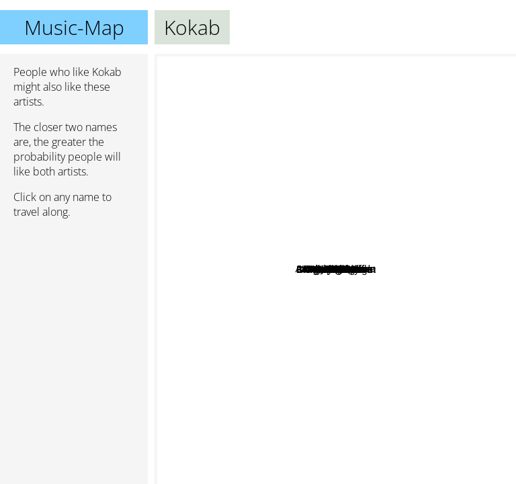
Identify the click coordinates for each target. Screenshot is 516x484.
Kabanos (253, 331)
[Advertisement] (74, 300)
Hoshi (436, 194)
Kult (402, 154)
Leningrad (261, 192)
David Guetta (220, 128)
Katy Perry (422, 452)
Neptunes (301, 362)
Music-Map (74, 27)
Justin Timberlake (399, 216)
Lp (322, 72)
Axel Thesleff (345, 197)
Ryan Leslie (327, 372)
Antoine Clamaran (397, 203)
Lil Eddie (343, 354)
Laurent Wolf (388, 248)
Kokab (335, 269)
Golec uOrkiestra (265, 307)
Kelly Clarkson (395, 103)
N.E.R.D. (247, 283)
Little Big (477, 269)
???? (399, 328)
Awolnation (310, 473)
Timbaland (257, 342)
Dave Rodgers (338, 132)
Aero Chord (217, 240)
